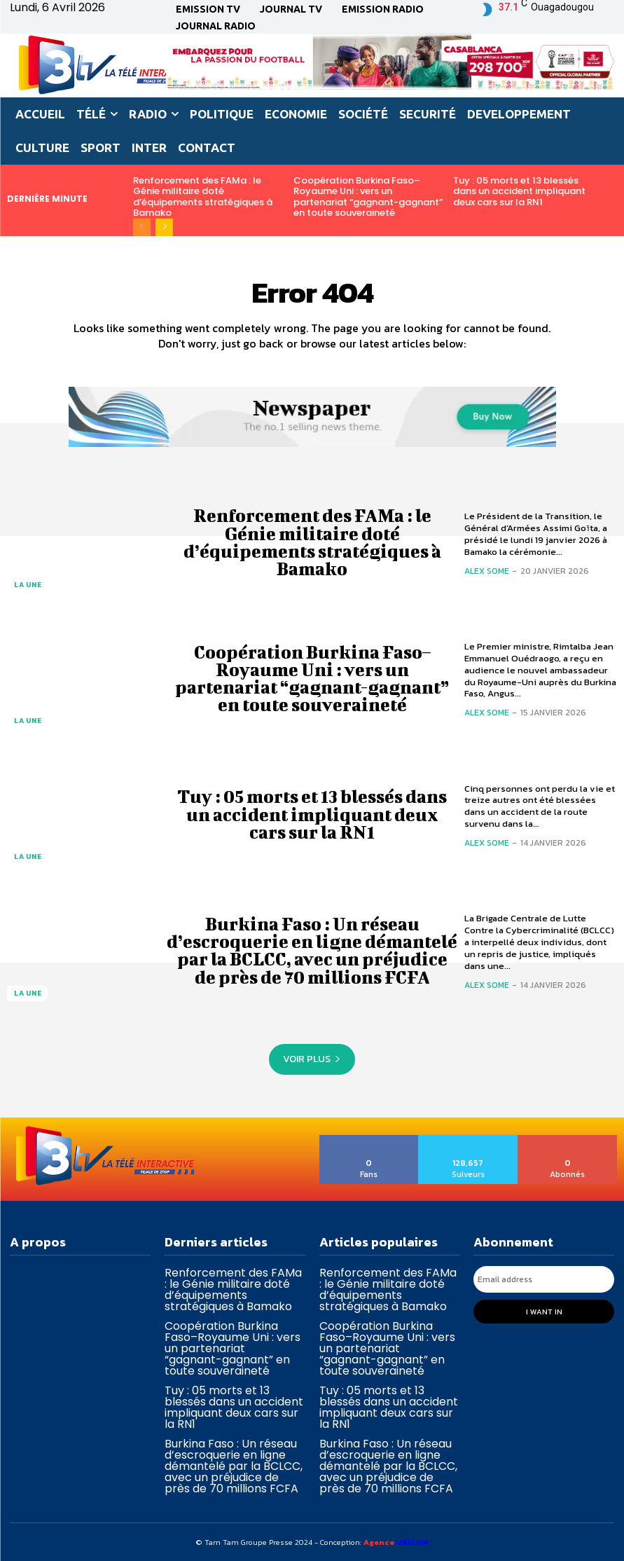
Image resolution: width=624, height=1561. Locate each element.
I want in (544, 1310)
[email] (543, 1279)
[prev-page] (142, 227)
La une (27, 584)
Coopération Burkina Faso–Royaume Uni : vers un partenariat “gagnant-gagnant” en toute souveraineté (368, 197)
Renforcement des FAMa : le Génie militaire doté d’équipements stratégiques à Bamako (202, 197)
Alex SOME (486, 571)
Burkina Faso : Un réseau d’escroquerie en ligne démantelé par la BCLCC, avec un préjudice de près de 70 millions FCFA (312, 950)
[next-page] (164, 227)
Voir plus (312, 1059)
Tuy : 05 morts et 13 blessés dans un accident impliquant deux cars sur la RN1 (519, 191)
